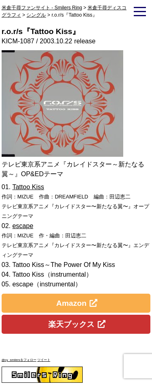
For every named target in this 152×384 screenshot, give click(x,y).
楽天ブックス (71, 324)
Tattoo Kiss (28, 186)
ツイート (43, 360)
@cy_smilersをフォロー (19, 360)
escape (22, 225)
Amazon (71, 303)
